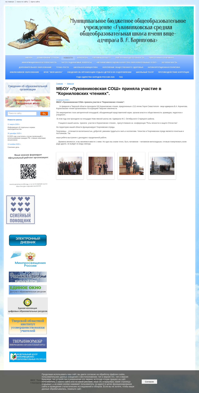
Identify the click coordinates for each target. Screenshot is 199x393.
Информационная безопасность (39, 63)
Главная (59, 83)
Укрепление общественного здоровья (122, 67)
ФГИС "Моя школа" (53, 72)
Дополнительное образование (35, 67)
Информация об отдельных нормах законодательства (21, 128)
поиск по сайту (22, 2)
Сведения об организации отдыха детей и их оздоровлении (99, 72)
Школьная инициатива (86, 67)
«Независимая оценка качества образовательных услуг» (126, 63)
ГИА (121, 77)
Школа (28, 58)
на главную (9, 2)
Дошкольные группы (48, 58)
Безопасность (169, 63)
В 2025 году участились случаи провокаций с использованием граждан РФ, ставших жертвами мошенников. (27, 138)
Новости (68, 58)
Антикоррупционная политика (164, 67)
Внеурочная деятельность (130, 58)
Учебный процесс (101, 58)
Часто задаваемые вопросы (76, 63)
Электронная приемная (161, 58)
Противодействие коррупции (173, 72)
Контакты (82, 58)
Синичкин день (13, 147)
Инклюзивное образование (24, 72)
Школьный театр (145, 72)
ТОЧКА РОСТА (62, 67)
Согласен (149, 382)
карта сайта (35, 2)
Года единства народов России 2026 (95, 77)
